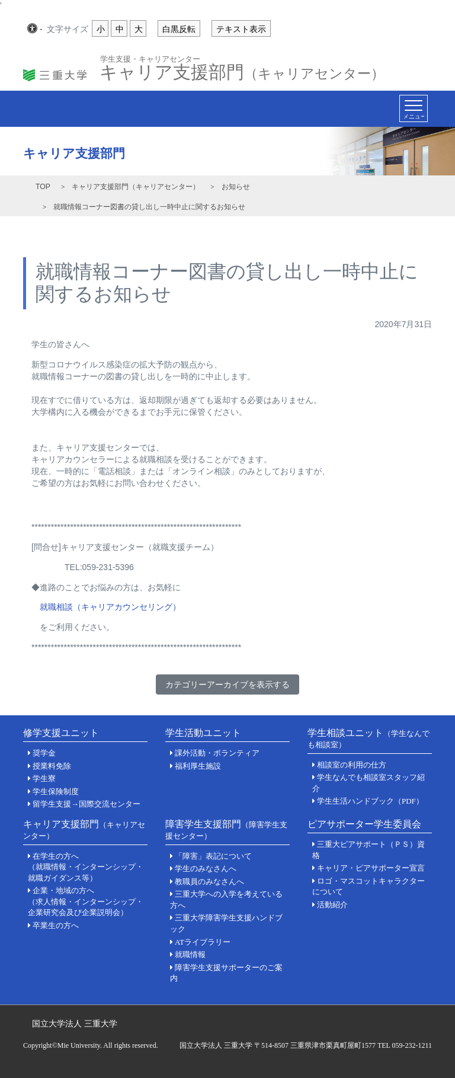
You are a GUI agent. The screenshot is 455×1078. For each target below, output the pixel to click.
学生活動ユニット (203, 733)
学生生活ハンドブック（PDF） (370, 800)
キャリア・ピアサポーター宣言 (371, 867)
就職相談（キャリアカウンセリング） (110, 607)
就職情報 (190, 954)
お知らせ (236, 187)
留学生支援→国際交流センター (86, 803)
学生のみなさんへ (205, 868)
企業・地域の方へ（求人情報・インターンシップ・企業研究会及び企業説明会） (85, 901)
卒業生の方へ (56, 925)
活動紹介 (332, 904)
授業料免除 (52, 766)
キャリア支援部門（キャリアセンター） (136, 187)
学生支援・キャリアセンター (150, 58)
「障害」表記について (213, 856)
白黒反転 (179, 29)
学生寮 (44, 778)
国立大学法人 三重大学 (74, 1023)
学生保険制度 (56, 791)
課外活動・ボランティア (217, 752)
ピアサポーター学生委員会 (364, 824)
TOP (43, 187)
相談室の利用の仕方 (351, 764)
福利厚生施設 (198, 766)
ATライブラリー (202, 942)
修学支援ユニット (61, 733)
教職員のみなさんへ (209, 881)
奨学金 (44, 752)
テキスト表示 (241, 29)
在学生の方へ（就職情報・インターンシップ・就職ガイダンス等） (85, 867)
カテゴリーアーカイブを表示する (227, 684)
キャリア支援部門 (242, 68)
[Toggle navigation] (413, 108)
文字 (67, 30)
